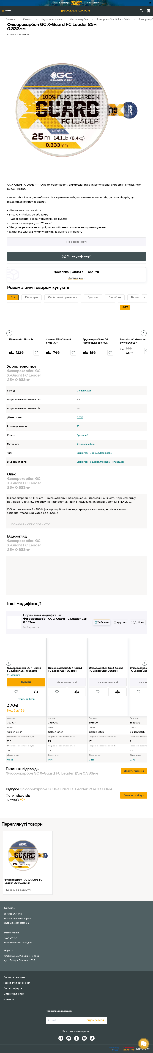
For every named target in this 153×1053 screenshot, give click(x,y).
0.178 (132, 759)
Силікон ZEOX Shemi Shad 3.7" (58, 341)
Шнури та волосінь (51, 19)
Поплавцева (117, 461)
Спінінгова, (83, 453)
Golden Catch (84, 390)
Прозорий (82, 435)
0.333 (80, 417)
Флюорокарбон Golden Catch (113, 19)
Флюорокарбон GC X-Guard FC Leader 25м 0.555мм (24, 669)
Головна (10, 19)
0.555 (10, 759)
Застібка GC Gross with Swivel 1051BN (134, 341)
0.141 (50, 759)
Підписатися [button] (95, 1020)
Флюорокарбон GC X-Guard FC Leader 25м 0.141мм (65, 669)
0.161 (91, 759)
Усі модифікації (76, 256)
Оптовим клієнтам (14, 994)
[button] (9, 333)
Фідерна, (95, 461)
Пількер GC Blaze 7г (21, 339)
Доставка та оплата (14, 977)
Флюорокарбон (79, 19)
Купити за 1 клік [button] (26, 699)
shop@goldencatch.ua (16, 923)
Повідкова (106, 453)
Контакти (9, 999)
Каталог (27, 19)
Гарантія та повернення (17, 982)
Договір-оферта (13, 988)
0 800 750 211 (13, 914)
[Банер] (76, 3)
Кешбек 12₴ (16, 710)
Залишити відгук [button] (134, 795)
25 (78, 426)
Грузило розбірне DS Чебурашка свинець (95, 341)
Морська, (95, 453)
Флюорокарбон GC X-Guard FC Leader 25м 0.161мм (106, 669)
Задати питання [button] (134, 771)
